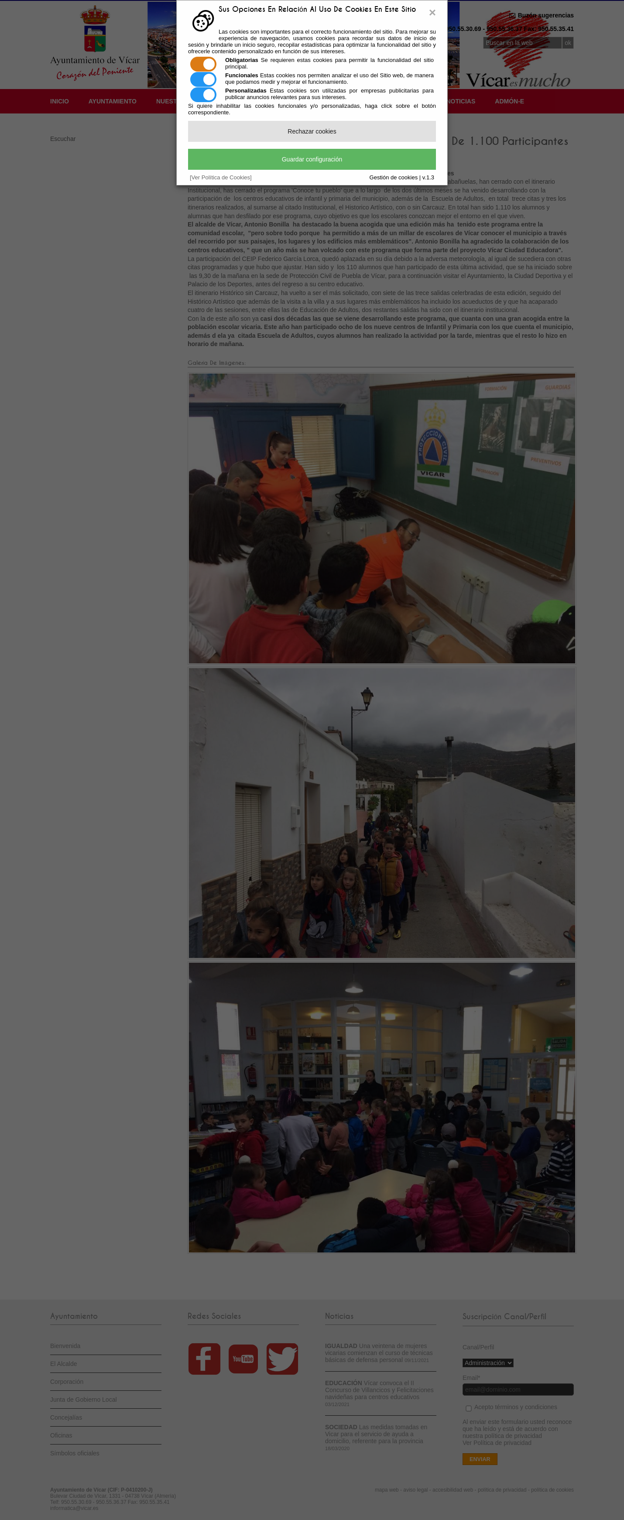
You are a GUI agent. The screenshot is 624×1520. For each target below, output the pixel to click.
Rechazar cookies (312, 131)
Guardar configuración (312, 159)
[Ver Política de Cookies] (221, 177)
